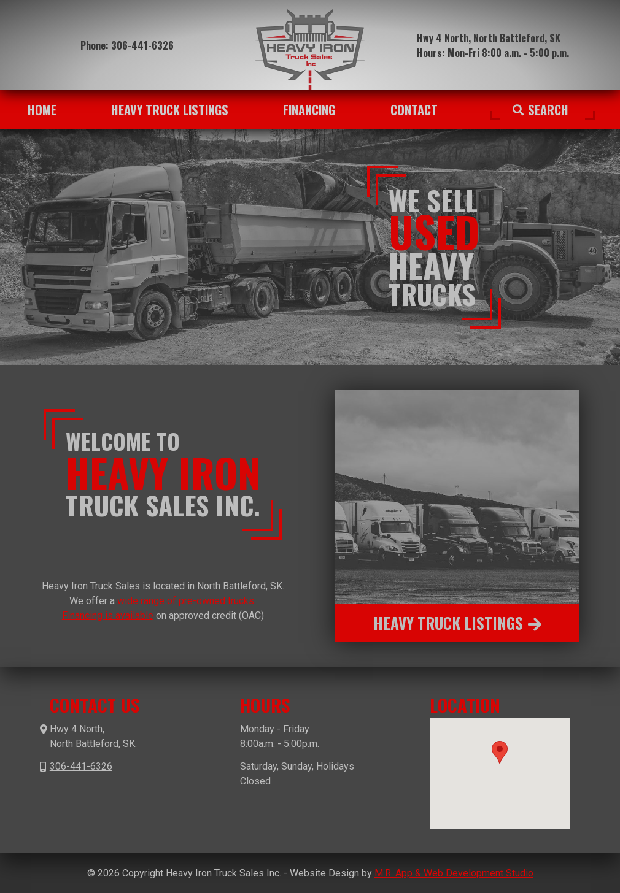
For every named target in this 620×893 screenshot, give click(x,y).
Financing (309, 110)
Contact (414, 110)
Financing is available (107, 615)
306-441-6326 (142, 45)
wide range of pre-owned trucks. (186, 601)
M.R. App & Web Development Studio (453, 873)
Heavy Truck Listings (169, 110)
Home (42, 110)
